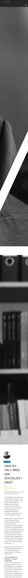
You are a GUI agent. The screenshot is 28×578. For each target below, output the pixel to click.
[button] (14, 5)
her (13, 543)
